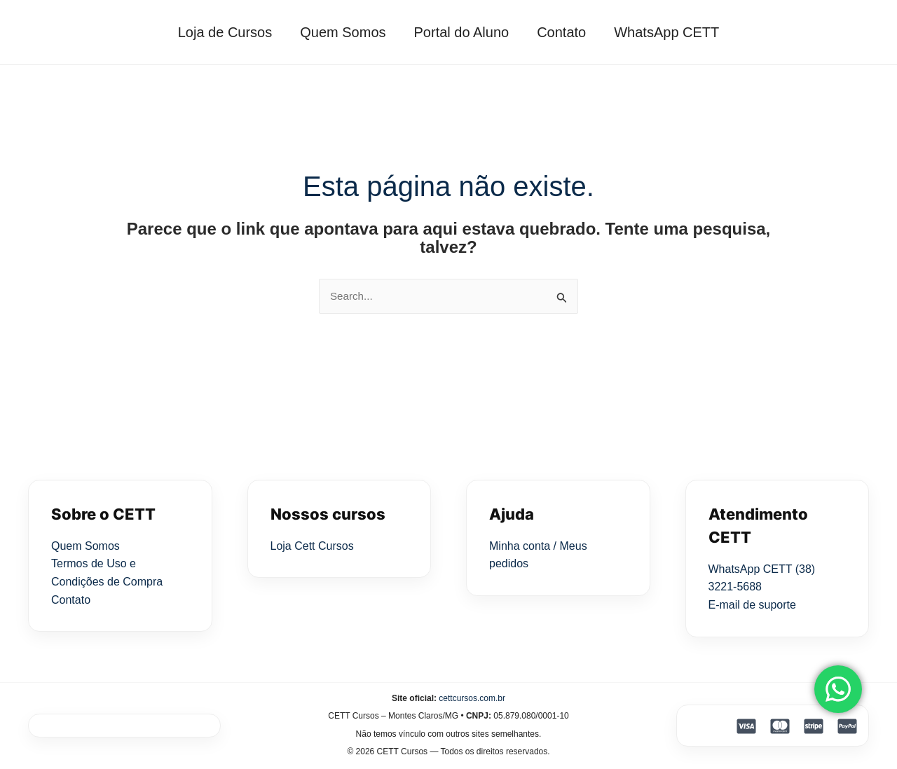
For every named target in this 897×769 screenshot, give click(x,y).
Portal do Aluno (461, 32)
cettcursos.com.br (472, 699)
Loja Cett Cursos (312, 547)
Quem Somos (335, 32)
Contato (568, 32)
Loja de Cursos (211, 32)
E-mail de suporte (752, 605)
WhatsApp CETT (680, 32)
